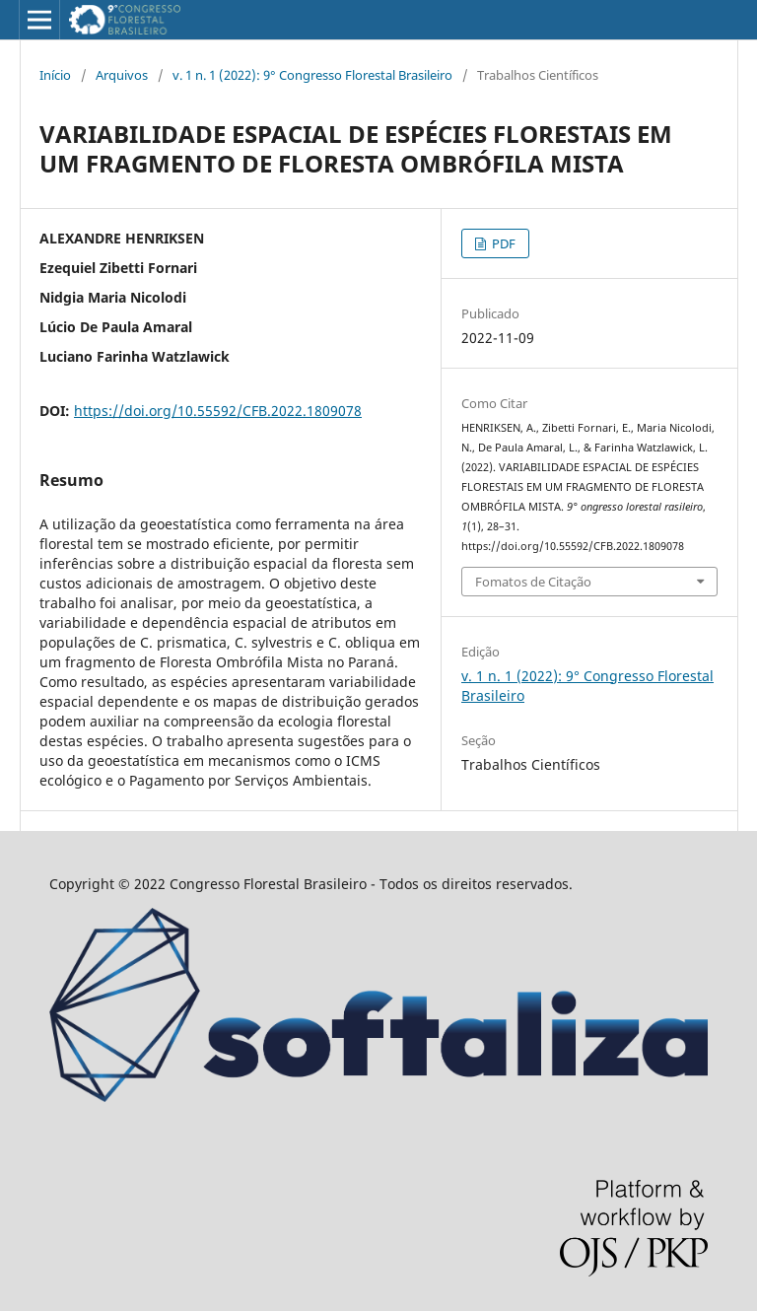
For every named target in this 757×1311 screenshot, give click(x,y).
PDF (502, 243)
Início (55, 75)
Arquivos (122, 75)
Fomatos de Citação (533, 581)
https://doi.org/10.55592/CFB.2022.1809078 (218, 410)
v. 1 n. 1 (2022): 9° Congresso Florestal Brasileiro (312, 75)
